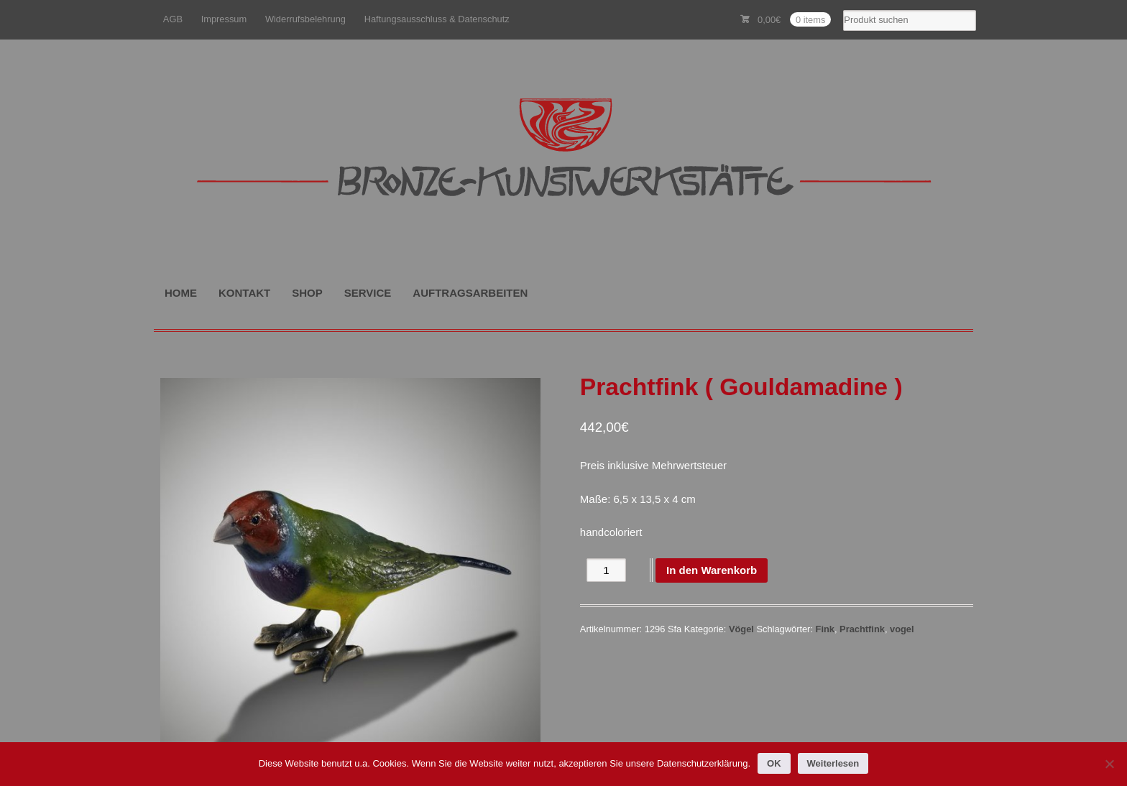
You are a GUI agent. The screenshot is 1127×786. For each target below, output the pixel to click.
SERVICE (368, 293)
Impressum (224, 19)
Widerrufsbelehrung (305, 19)
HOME (181, 293)
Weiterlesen (833, 763)
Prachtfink (862, 629)
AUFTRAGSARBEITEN (470, 293)
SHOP (307, 293)
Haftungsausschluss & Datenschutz (437, 19)
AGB (173, 19)
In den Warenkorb (711, 570)
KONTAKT (244, 293)
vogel (902, 629)
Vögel (741, 629)
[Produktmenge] (605, 570)
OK (774, 763)
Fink (825, 629)
